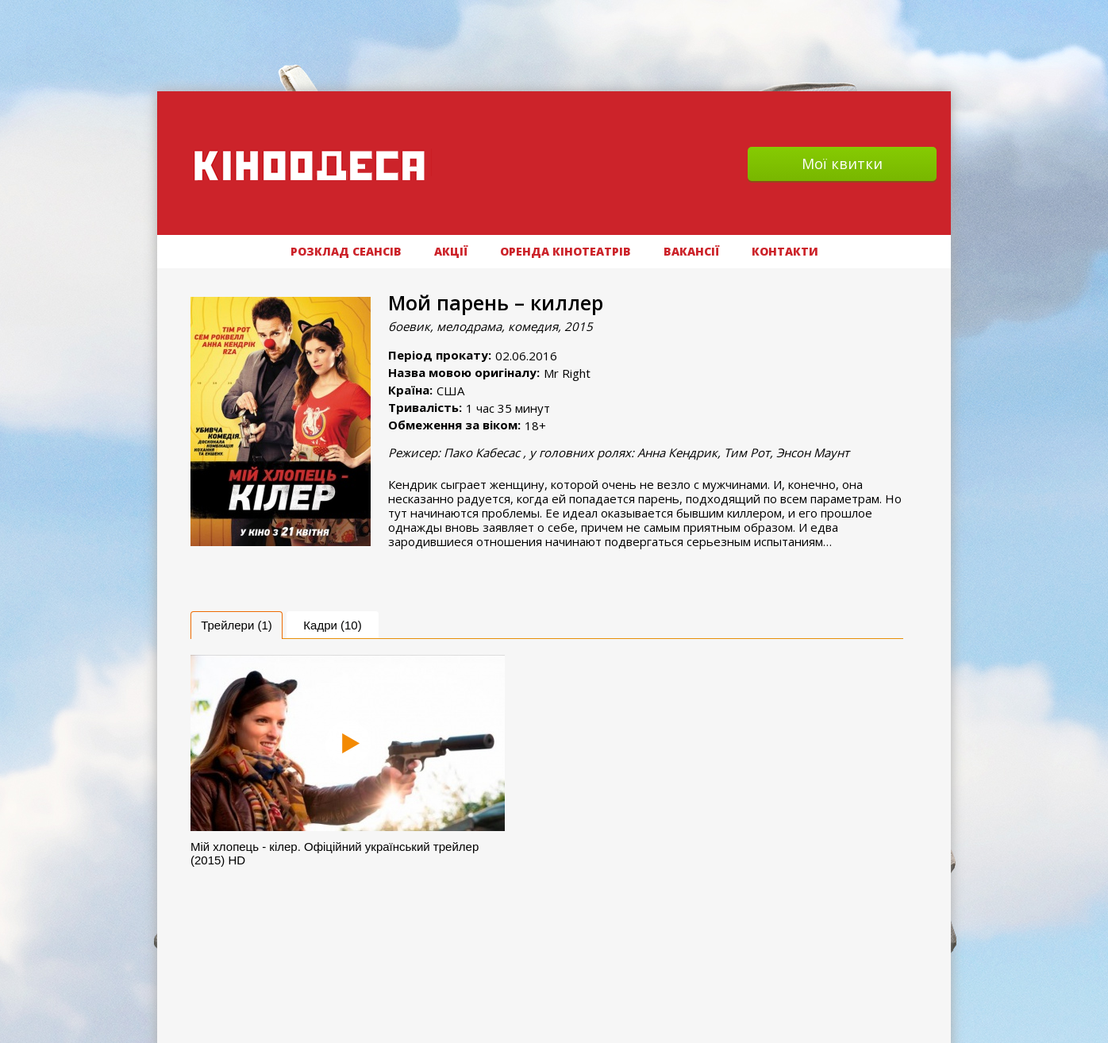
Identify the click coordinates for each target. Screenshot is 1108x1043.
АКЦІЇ (450, 251)
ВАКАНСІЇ (691, 251)
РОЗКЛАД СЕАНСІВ (346, 251)
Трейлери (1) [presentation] (236, 625)
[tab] (236, 625)
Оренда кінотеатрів (565, 251)
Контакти (785, 251)
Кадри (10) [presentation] (332, 625)
